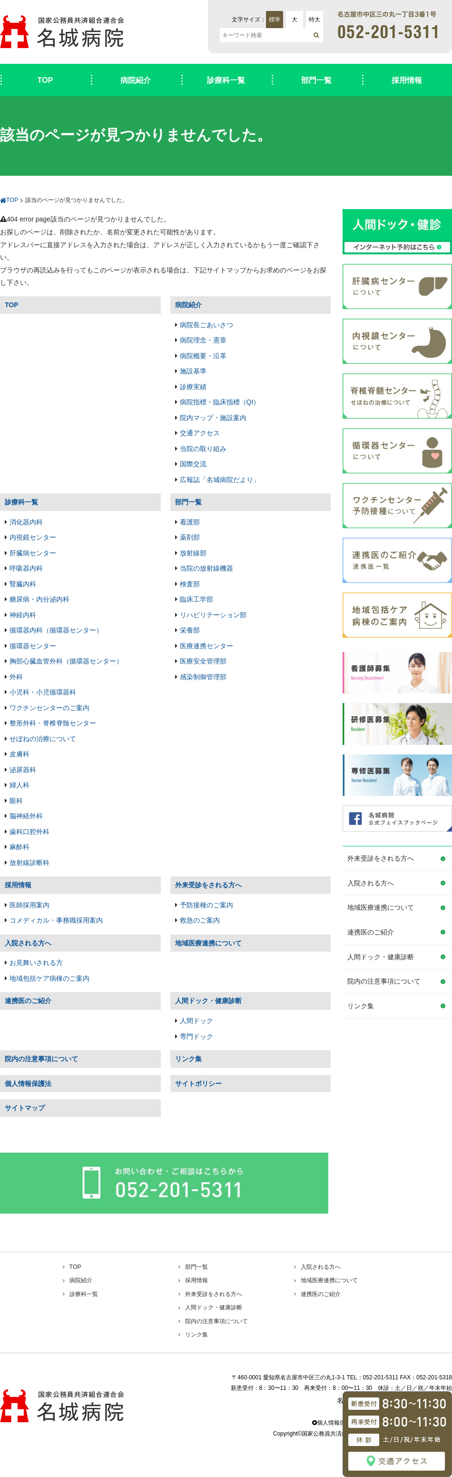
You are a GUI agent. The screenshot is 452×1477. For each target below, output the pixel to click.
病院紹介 (135, 80)
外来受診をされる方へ (380, 858)
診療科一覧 (226, 80)
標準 (274, 19)
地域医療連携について (380, 907)
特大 (314, 19)
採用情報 (407, 80)
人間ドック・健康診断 (380, 957)
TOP (45, 80)
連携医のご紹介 (370, 932)
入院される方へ (370, 883)
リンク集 (360, 1006)
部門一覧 (316, 80)
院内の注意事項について (384, 981)
